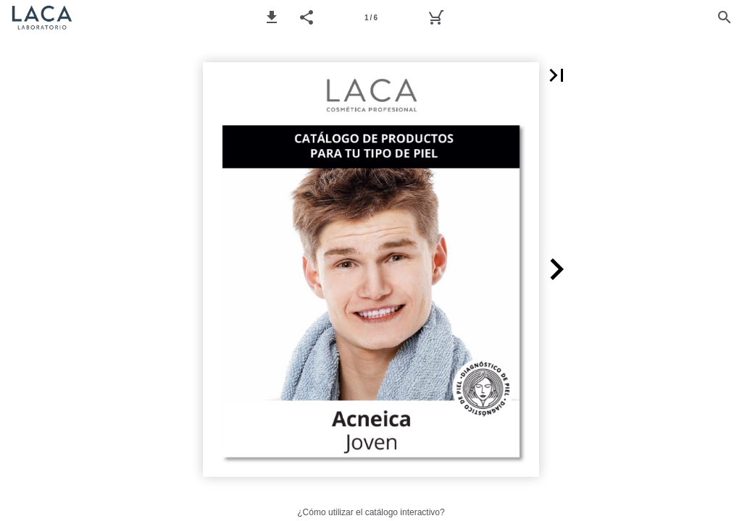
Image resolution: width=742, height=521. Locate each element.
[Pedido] (435, 17)
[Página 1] (371, 17)
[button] (271, 17)
